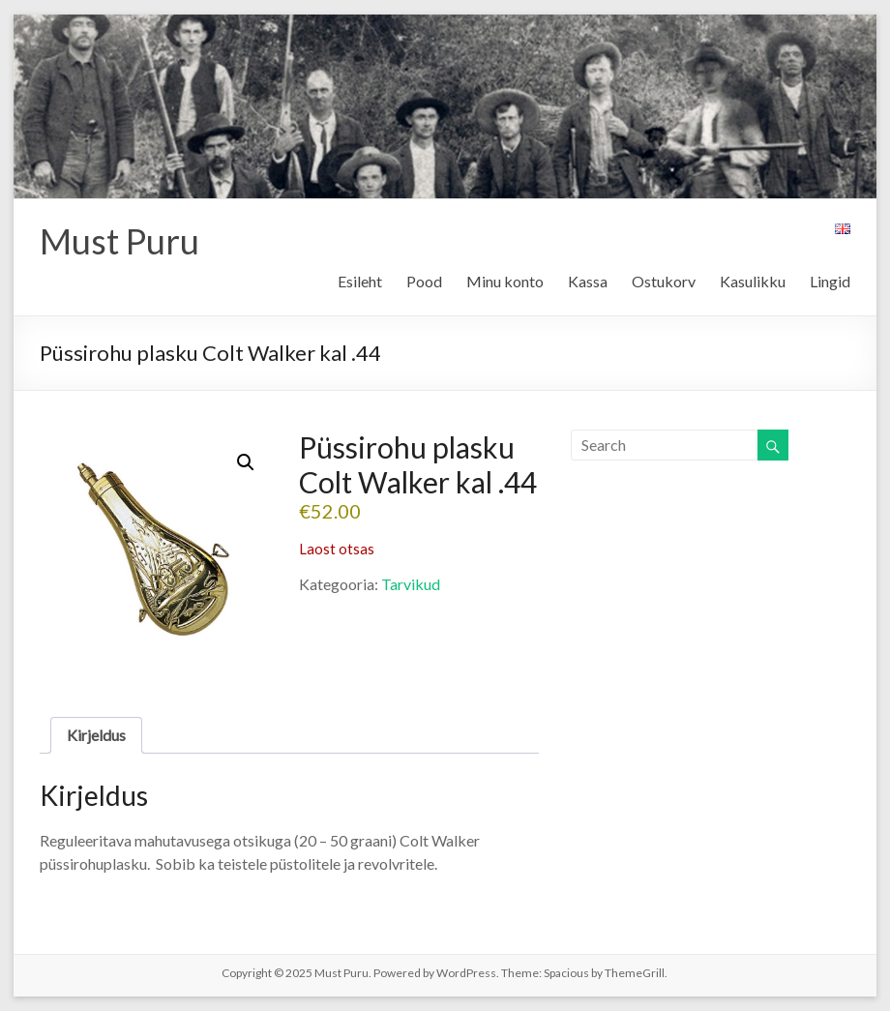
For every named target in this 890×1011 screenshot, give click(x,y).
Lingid (830, 281)
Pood (424, 281)
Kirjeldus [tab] (96, 735)
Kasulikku (753, 281)
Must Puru (119, 241)
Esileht (360, 281)
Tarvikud (410, 584)
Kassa (588, 281)
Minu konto (505, 281)
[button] (245, 462)
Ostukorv (664, 281)
